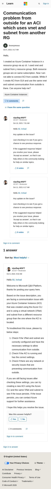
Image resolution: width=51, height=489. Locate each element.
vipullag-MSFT (19, 118)
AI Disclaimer (7, 470)
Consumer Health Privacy (13, 477)
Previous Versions (24, 470)
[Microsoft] (25, 3)
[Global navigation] (2, 3)
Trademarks (27, 481)
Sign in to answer (10, 447)
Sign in (46, 3)
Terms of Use (34, 477)
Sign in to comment (11, 243)
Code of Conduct (9, 481)
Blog (37, 470)
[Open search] (39, 3)
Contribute (6, 473)
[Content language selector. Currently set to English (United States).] (15, 456)
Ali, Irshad (22, 129)
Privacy (17, 473)
